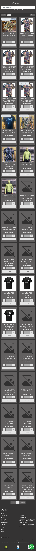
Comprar (9, 45)
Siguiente (22, 502)
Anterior (13, 502)
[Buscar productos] (18, 7)
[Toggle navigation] (33, 3)
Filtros (33, 14)
